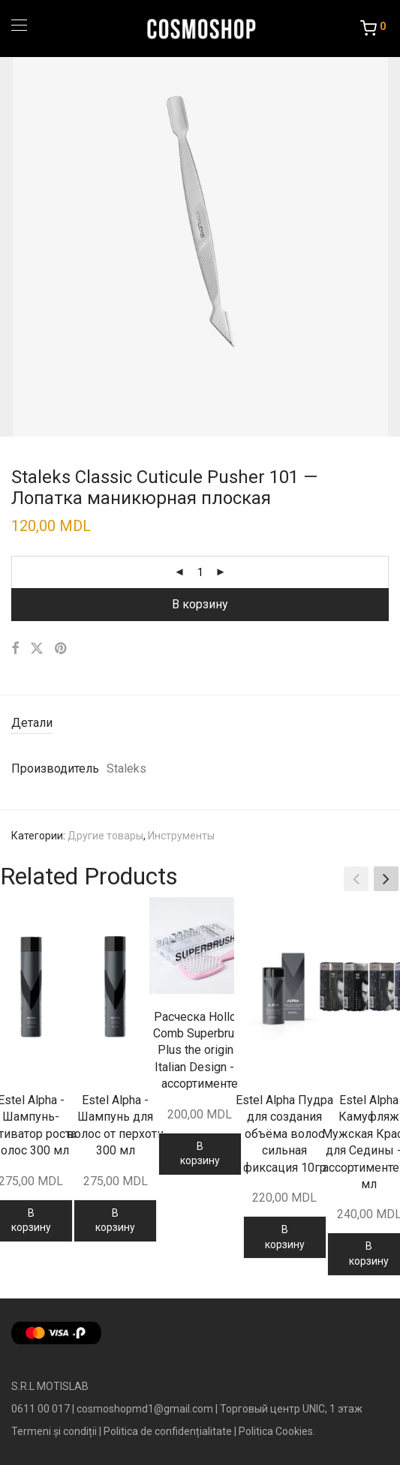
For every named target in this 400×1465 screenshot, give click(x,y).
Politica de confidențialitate (168, 1431)
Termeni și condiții (54, 1431)
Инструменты (181, 836)
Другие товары (105, 836)
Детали (32, 723)
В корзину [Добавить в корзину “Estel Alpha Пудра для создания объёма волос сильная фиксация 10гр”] (285, 1236)
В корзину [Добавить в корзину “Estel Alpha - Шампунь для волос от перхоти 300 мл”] (115, 1220)
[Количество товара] (200, 572)
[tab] (200, 723)
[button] (386, 878)
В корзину (200, 604)
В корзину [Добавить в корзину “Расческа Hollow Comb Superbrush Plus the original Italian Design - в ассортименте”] (200, 1153)
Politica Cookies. (277, 1431)
